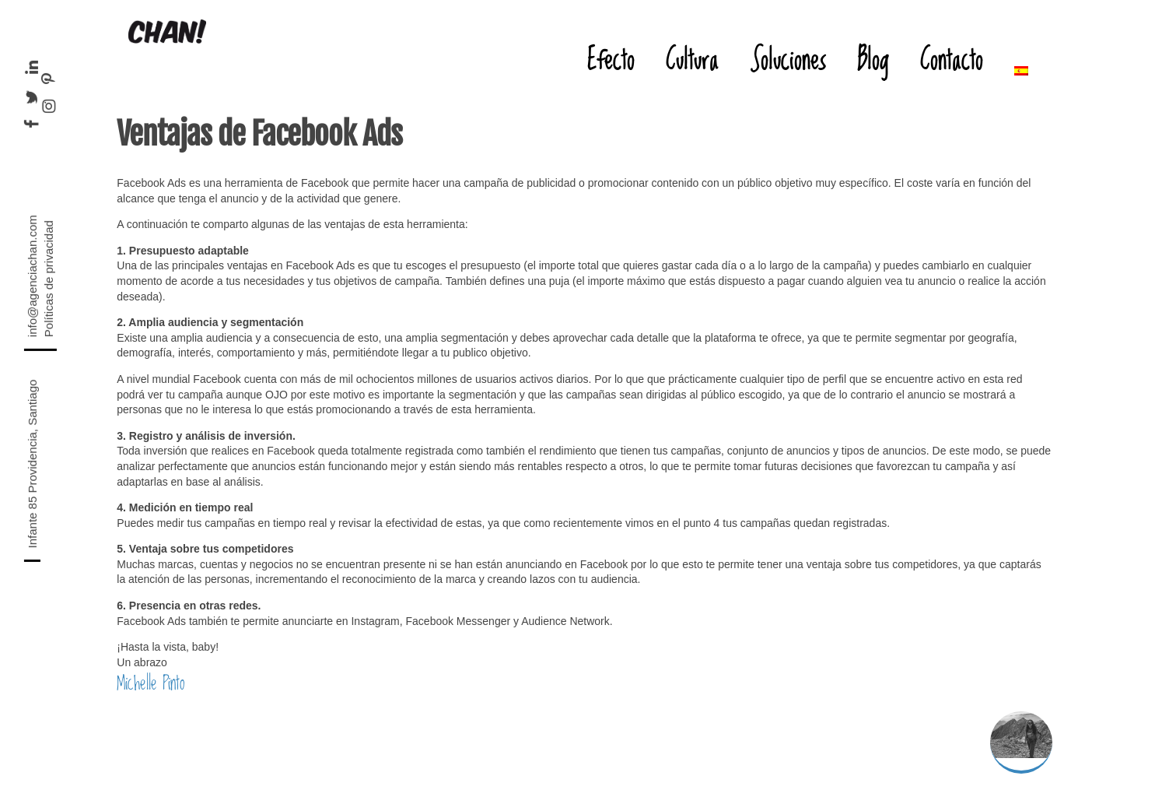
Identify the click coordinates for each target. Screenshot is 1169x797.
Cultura (692, 59)
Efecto (611, 59)
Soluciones (788, 59)
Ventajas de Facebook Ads (259, 133)
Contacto (951, 59)
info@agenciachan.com (32, 276)
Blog (873, 59)
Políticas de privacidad (48, 278)
